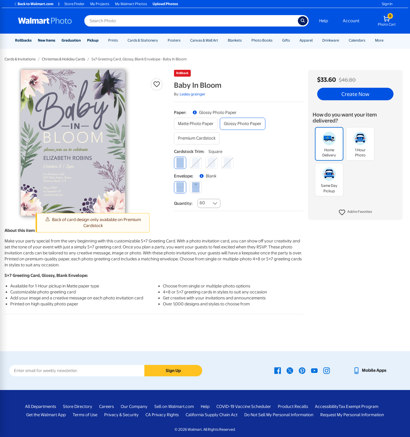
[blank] (180, 187)
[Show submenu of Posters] (183, 40)
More (379, 40)
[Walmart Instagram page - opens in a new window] (326, 370)
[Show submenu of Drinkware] (341, 40)
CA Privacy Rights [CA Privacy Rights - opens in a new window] (162, 414)
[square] (180, 163)
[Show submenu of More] (386, 40)
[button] (355, 212)
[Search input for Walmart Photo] (191, 20)
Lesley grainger (192, 94)
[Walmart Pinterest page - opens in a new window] (302, 370)
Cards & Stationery (143, 40)
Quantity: (183, 203)
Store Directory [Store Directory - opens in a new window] (77, 406)
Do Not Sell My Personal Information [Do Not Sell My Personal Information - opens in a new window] (278, 414)
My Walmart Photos (131, 4)
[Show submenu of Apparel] (315, 40)
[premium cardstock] (197, 138)
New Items (46, 40)
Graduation (71, 40)
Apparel (306, 40)
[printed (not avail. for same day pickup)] (196, 187)
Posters (174, 40)
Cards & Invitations (20, 59)
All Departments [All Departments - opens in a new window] (40, 406)
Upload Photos (165, 4)
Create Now (355, 94)
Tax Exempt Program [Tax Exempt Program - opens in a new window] (358, 406)
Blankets (235, 40)
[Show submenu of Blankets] (244, 40)
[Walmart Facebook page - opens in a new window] (277, 370)
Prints (113, 40)
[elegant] (211, 163)
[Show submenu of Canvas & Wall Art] (220, 40)
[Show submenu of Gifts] (292, 40)
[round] (196, 163)
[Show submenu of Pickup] (101, 40)
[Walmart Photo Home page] (45, 21)
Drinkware (330, 40)
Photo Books (261, 40)
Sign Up (173, 370)
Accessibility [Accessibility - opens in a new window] (327, 406)
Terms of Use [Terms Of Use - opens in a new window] (85, 414)
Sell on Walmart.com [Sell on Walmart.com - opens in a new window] (174, 406)
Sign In (387, 4)
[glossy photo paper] (242, 124)
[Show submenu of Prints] (120, 40)
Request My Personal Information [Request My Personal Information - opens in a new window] (352, 414)
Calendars (357, 40)
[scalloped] (227, 163)
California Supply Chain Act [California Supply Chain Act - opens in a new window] (211, 414)
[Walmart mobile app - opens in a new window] (369, 370)
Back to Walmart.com (33, 4)
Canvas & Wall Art (204, 40)
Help (323, 20)
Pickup (93, 40)
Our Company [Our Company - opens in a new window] (134, 406)
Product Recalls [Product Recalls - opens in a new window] (293, 406)
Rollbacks (23, 40)
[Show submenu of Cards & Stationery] (160, 40)
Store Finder (74, 4)
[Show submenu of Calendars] (368, 40)
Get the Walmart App (46, 414)
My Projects (99, 4)
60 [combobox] (202, 202)
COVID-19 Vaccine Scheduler (243, 406)
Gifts (286, 40)
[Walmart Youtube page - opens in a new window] (314, 370)
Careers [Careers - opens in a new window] (106, 406)
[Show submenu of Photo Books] (275, 40)
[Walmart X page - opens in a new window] (289, 370)
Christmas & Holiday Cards (63, 59)
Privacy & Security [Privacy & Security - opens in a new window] (121, 414)
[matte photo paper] (196, 124)
